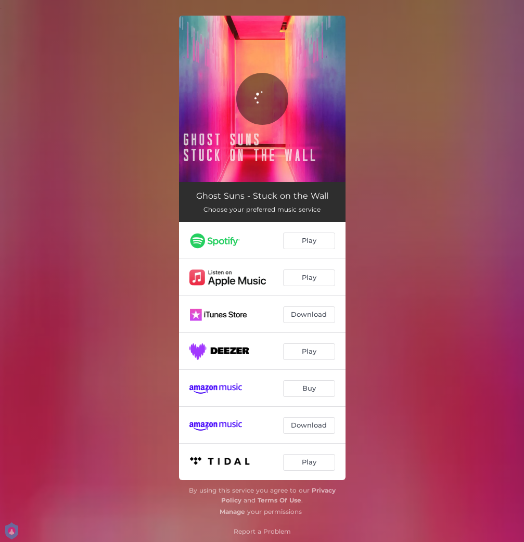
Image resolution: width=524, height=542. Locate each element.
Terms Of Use (279, 500)
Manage (232, 511)
